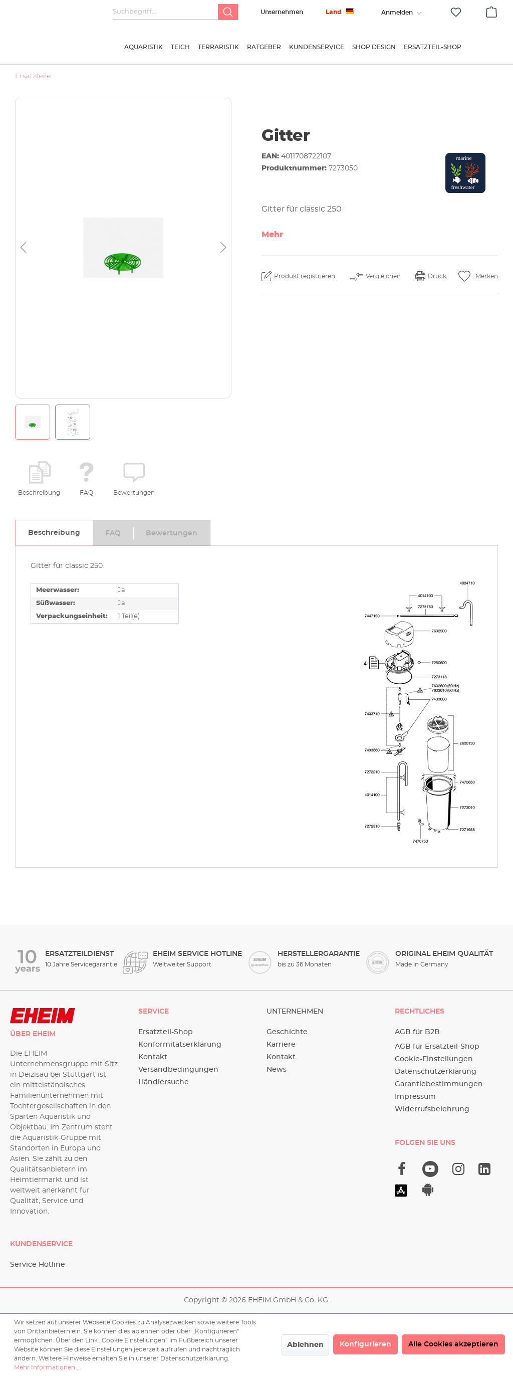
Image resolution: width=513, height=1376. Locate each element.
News (277, 1069)
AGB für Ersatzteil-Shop (437, 1046)
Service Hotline (37, 1264)
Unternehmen (282, 12)
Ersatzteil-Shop (165, 1032)
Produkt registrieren (304, 276)
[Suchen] (228, 12)
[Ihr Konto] (396, 13)
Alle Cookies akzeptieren (453, 1344)
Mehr (272, 235)
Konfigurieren (365, 1344)
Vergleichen (383, 276)
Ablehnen (305, 1344)
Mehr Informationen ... (47, 1367)
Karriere (281, 1044)
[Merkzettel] (455, 12)
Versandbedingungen (178, 1069)
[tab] (54, 533)
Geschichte (287, 1032)
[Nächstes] (223, 248)
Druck (437, 276)
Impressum (415, 1096)
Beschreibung (39, 493)
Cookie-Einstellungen (434, 1059)
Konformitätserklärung (179, 1044)
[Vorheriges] (23, 248)
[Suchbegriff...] (165, 12)
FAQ (86, 493)
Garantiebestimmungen (439, 1084)
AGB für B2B (417, 1032)
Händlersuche (163, 1082)
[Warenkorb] (491, 11)
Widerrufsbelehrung (432, 1109)
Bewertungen (134, 493)
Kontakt (152, 1057)
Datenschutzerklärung (435, 1071)
